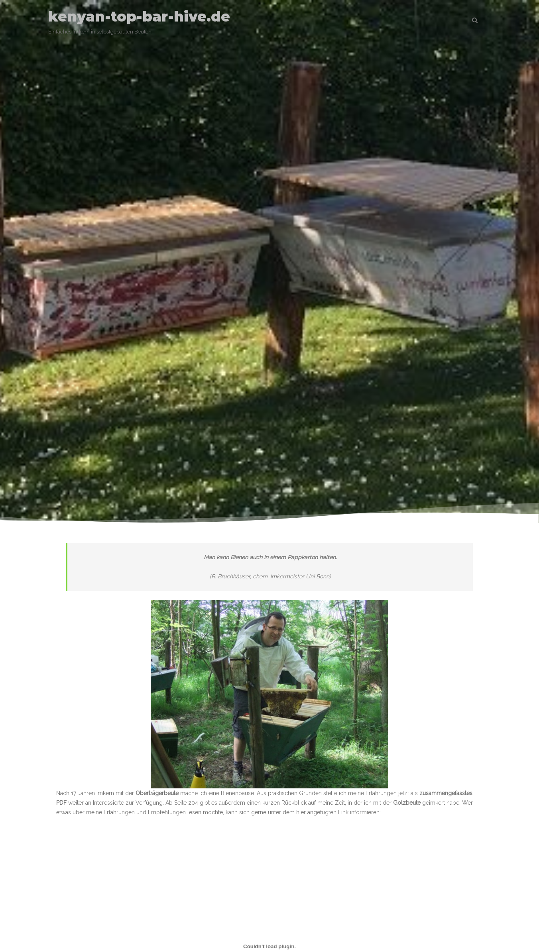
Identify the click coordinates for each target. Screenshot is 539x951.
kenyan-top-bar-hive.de (139, 16)
